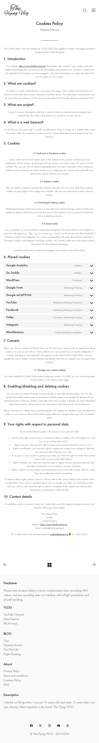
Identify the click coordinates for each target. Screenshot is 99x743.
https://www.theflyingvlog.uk (32, 66)
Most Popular (11, 619)
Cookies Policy (12, 680)
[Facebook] (31, 725)
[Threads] (67, 725)
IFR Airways (10, 623)
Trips (6, 640)
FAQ (6, 685)
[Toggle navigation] (93, 10)
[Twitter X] (40, 725)
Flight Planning (12, 654)
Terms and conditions (16, 676)
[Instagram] (49, 725)
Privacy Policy (12, 671)
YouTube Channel (14, 614)
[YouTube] (58, 725)
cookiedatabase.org (59, 534)
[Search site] (84, 10)
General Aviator (13, 645)
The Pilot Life (11, 649)
